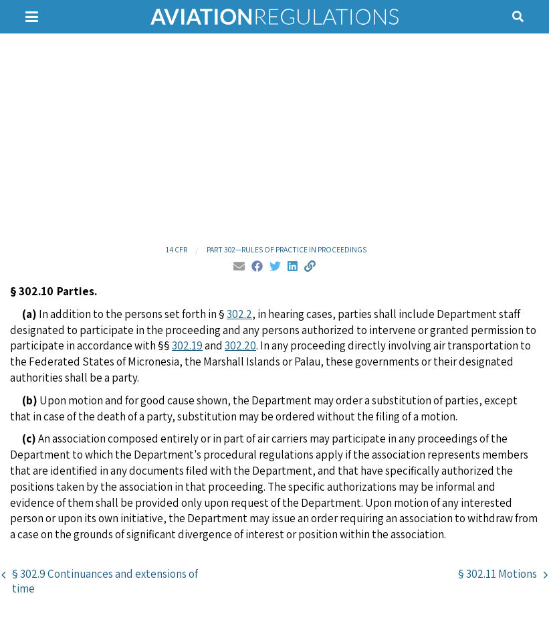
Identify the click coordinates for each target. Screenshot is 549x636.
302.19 (187, 345)
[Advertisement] (274, 137)
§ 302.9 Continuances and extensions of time (105, 581)
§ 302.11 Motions (497, 573)
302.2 (239, 314)
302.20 (240, 345)
